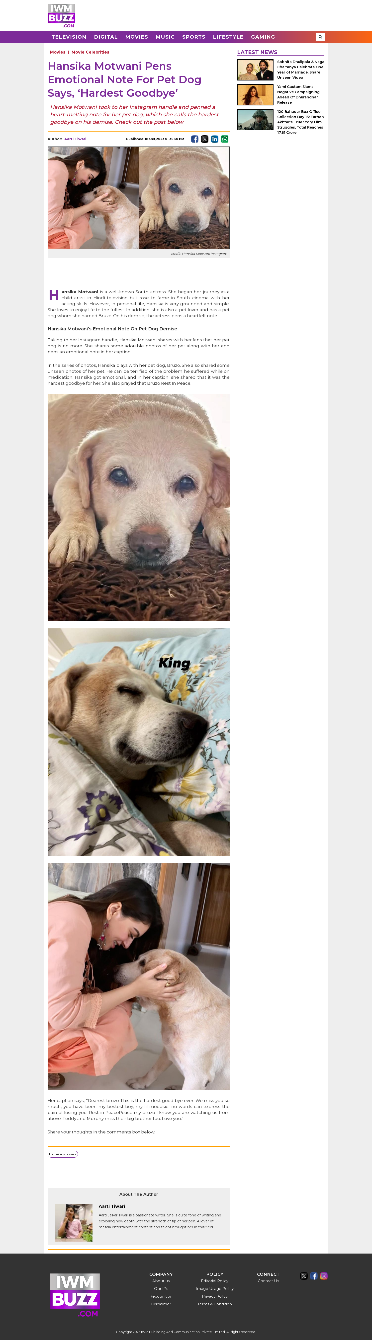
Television (69, 37)
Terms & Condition (214, 1304)
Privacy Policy (215, 1296)
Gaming (263, 37)
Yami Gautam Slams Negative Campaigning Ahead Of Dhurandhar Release (298, 94)
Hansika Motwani (63, 1154)
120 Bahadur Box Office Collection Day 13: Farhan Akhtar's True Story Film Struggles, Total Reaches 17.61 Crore (300, 122)
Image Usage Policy (215, 1288)
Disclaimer (161, 1304)
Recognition (161, 1296)
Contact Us (268, 1280)
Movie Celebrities (90, 52)
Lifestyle (228, 37)
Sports (193, 37)
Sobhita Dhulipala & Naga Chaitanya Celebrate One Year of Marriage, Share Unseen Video (300, 70)
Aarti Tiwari (75, 139)
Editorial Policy (214, 1280)
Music (165, 37)
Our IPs (161, 1288)
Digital (106, 37)
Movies (136, 37)
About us (161, 1280)
